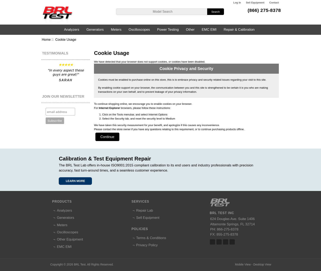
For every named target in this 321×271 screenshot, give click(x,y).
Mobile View (243, 264)
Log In (237, 2)
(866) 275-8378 (264, 10)
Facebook (212, 242)
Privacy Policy (147, 245)
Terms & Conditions (151, 238)
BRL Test (80, 264)
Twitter (219, 242)
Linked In (225, 242)
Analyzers (71, 30)
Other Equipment (70, 239)
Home (46, 39)
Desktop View (262, 264)
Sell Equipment (255, 2)
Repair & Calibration (239, 30)
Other (190, 30)
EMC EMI (209, 30)
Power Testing (168, 30)
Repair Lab (144, 210)
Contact (274, 2)
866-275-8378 (227, 229)
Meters (116, 30)
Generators (95, 30)
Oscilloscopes (139, 30)
